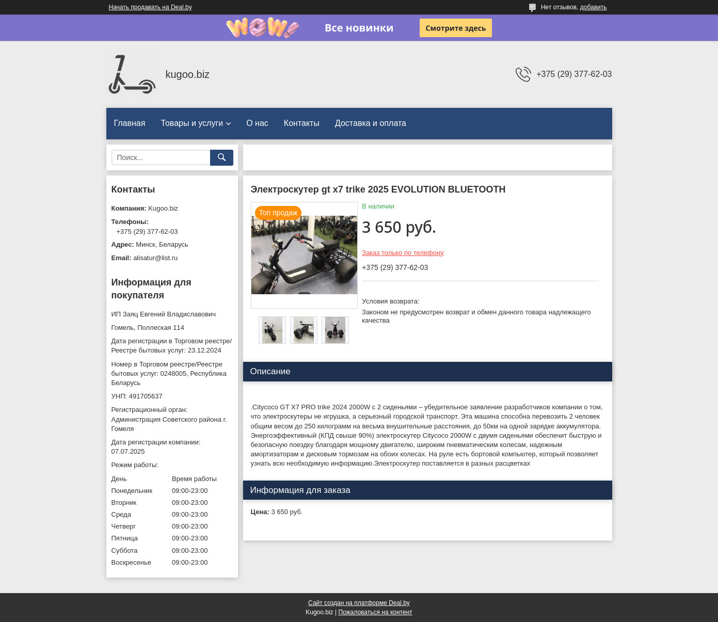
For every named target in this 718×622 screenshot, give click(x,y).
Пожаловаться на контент (375, 612)
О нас (257, 123)
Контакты (302, 123)
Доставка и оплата (370, 123)
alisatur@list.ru (155, 258)
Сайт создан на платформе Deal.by (359, 603)
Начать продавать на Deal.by (150, 7)
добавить (593, 7)
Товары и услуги (192, 123)
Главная (130, 123)
